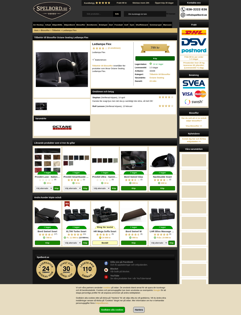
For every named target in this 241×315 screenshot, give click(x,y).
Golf (126, 25)
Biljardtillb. (57, 25)
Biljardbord (69, 25)
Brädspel (103, 25)
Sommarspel (156, 25)
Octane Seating (157, 78)
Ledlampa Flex (70, 30)
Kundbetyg (97, 3)
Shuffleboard (142, 25)
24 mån (153, 81)
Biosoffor (80, 25)
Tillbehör (56, 30)
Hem (36, 30)
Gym (132, 25)
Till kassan (170, 14)
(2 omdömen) (114, 48)
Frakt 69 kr (122, 3)
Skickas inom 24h (140, 3)
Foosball (119, 25)
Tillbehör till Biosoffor (160, 74)
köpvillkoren (102, 303)
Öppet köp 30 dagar (164, 3)
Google (156, 290)
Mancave (167, 25)
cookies (107, 287)
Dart (111, 25)
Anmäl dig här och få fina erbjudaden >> (194, 140)
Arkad (48, 25)
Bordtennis (92, 25)
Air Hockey (38, 25)
